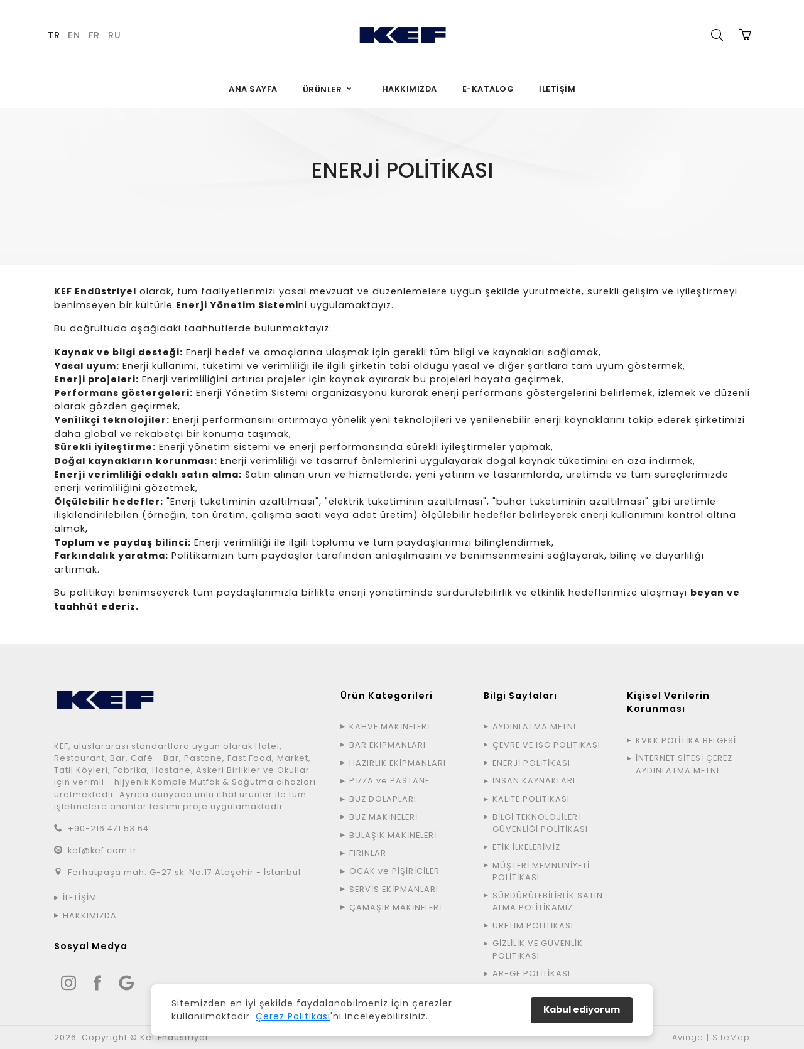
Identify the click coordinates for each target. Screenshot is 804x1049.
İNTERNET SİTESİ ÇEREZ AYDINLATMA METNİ (684, 764)
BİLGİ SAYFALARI (387, 210)
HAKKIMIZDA (409, 88)
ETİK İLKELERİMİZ (526, 847)
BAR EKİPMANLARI (387, 745)
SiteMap (731, 1037)
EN (74, 35)
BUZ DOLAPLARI (382, 798)
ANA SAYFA (253, 88)
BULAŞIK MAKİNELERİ (393, 835)
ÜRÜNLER (322, 89)
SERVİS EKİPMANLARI (393, 889)
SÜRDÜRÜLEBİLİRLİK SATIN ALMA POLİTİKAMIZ (547, 901)
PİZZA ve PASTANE (389, 780)
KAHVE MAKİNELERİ (389, 726)
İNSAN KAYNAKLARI (533, 780)
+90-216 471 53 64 (108, 828)
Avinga (688, 1037)
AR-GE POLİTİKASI (531, 973)
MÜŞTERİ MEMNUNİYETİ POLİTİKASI (541, 871)
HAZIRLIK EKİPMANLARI (397, 763)
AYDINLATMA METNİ (534, 726)
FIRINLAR (367, 852)
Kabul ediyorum (581, 1009)
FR (94, 35)
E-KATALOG (488, 88)
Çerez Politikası (293, 1016)
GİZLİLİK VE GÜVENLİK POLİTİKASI (537, 949)
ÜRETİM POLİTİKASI (532, 925)
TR (54, 35)
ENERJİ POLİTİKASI (531, 763)
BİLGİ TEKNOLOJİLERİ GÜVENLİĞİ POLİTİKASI (540, 823)
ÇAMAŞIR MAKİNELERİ (395, 907)
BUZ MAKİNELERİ (383, 817)
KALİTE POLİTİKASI (531, 798)
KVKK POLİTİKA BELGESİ (686, 740)
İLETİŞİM (557, 88)
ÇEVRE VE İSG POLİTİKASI (546, 745)
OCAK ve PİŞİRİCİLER (394, 871)
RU (114, 35)
